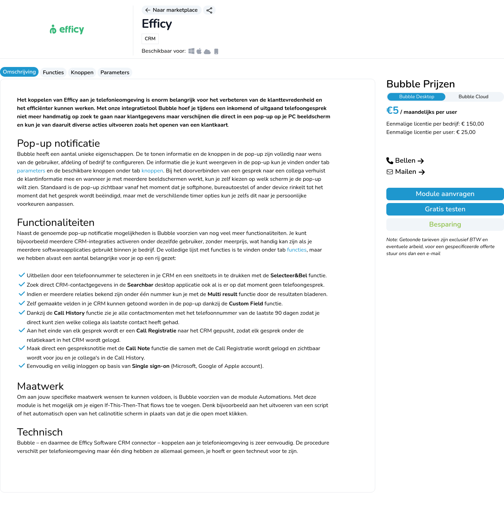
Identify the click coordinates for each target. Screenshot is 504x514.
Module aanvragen (445, 194)
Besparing (445, 224)
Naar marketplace (171, 10)
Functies (53, 72)
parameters (31, 171)
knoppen (152, 171)
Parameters (114, 72)
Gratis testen (445, 209)
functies (296, 250)
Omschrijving (19, 72)
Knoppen (82, 72)
